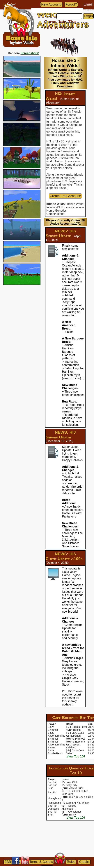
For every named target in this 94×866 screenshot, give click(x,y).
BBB (7, 862)
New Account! (51, 4)
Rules (71, 862)
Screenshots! (30, 53)
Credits (84, 862)
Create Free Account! (65, 196)
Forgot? (71, 4)
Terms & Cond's (41, 862)
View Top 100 (76, 756)
